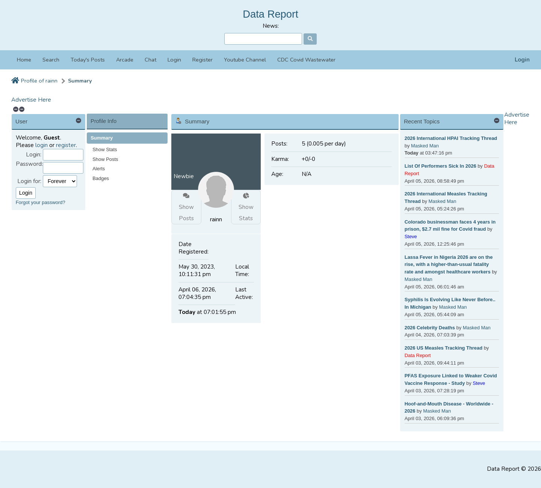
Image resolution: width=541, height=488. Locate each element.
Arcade (124, 59)
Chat (150, 59)
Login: (33, 154)
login (41, 145)
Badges (100, 178)
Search (50, 59)
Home (24, 59)
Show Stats (104, 149)
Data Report (270, 14)
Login (522, 59)
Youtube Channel (245, 59)
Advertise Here (31, 100)
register (66, 145)
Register (202, 59)
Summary (80, 80)
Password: (29, 164)
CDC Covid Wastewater (306, 59)
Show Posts (105, 159)
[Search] (263, 39)
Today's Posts (88, 59)
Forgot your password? (40, 202)
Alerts (98, 168)
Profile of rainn (39, 80)
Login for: (29, 181)
